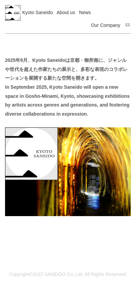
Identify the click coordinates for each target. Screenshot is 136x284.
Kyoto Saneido (37, 12)
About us (66, 12)
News (85, 12)
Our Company (105, 25)
